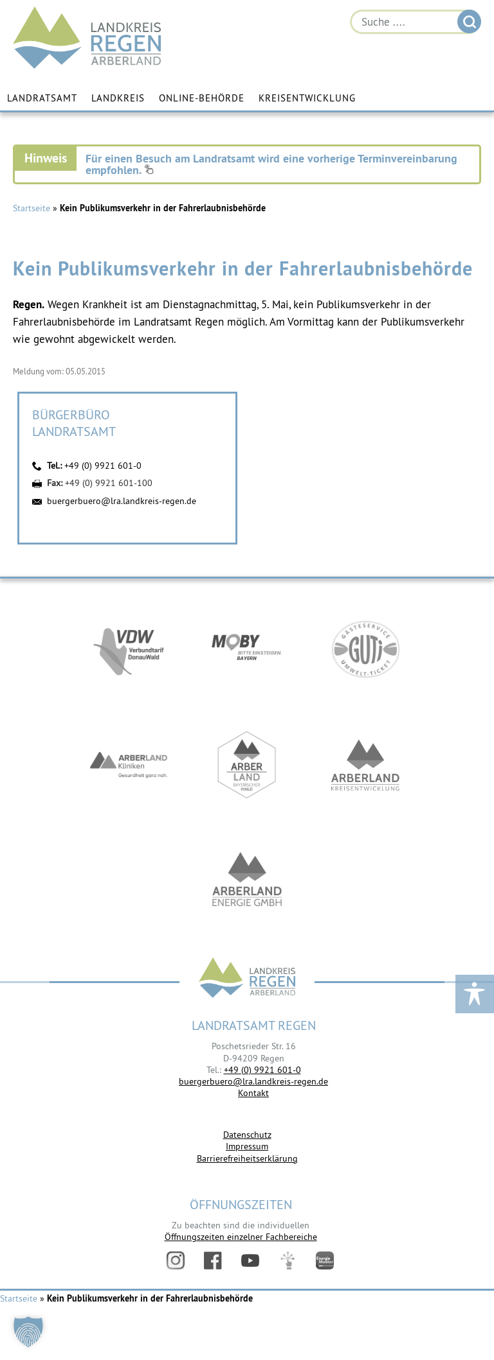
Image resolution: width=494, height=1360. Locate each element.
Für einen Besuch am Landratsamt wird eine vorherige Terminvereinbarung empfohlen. (271, 164)
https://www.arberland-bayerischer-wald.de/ (247, 764)
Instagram (176, 1260)
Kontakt (253, 1093)
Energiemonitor (325, 1260)
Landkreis (118, 98)
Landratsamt (42, 98)
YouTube (250, 1260)
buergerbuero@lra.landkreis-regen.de (121, 501)
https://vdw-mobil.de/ (128, 649)
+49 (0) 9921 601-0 (103, 465)
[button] (28, 1331)
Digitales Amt (288, 1260)
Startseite (31, 208)
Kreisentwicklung (307, 98)
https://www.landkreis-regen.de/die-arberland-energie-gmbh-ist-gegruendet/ (247, 880)
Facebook (213, 1260)
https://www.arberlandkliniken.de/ (128, 764)
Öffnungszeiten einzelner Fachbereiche (241, 1236)
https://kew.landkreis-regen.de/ (365, 764)
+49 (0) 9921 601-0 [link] (262, 1070)
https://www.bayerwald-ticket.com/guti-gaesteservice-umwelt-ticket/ (365, 649)
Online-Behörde (201, 98)
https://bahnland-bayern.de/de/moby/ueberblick (247, 649)
